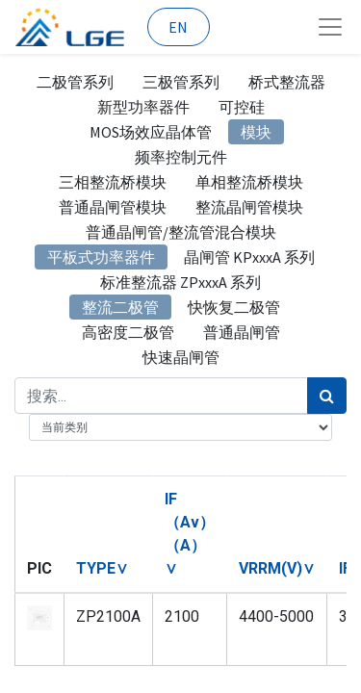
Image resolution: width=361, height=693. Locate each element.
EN (178, 27)
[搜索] (327, 395)
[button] (102, 568)
